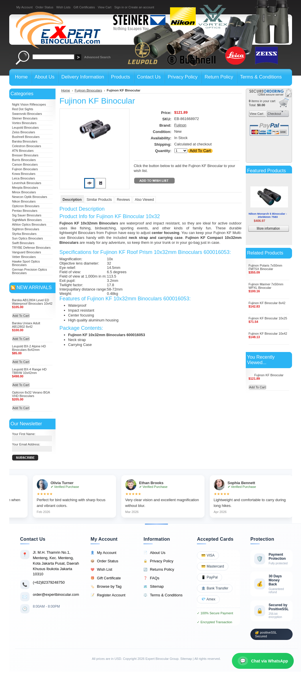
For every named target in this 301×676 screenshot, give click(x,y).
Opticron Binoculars (26, 206)
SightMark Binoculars (27, 220)
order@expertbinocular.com (56, 594)
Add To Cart (21, 315)
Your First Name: (24, 434)
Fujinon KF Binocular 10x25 (268, 318)
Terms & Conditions (162, 595)
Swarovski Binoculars (27, 113)
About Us (154, 552)
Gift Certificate (106, 578)
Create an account (141, 7)
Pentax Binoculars (25, 210)
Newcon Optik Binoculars (29, 197)
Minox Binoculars (24, 192)
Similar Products (99, 200)
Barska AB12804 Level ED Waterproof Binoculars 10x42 (32, 301)
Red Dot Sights (22, 109)
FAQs (151, 578)
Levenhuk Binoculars (26, 183)
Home (65, 90)
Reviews (123, 200)
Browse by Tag (106, 586)
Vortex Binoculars (24, 123)
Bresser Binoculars (25, 155)
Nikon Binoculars (24, 201)
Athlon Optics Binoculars (29, 224)
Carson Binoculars (25, 164)
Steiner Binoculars (25, 118)
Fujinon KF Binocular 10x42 (268, 333)
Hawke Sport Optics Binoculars (26, 263)
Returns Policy (158, 569)
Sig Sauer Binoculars (27, 215)
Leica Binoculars (23, 178)
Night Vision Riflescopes (29, 104)
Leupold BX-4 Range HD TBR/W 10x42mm (29, 371)
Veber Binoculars (24, 257)
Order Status (44, 7)
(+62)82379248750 (49, 582)
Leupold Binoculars (25, 127)
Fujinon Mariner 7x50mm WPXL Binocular (266, 285)
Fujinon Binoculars (25, 169)
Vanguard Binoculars (26, 252)
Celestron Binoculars (26, 146)
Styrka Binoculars (24, 233)
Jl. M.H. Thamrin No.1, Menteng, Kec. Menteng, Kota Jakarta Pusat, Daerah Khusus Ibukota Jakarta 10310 (56, 563)
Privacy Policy (158, 561)
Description (72, 200)
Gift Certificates (84, 7)
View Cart (104, 7)
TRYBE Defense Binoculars (31, 247)
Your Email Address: (26, 444)
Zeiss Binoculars (23, 132)
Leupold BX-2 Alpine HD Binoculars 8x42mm (29, 347)
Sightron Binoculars (25, 229)
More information (277, 229)
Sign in (119, 7)
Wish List (101, 569)
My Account (24, 7)
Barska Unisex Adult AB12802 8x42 (26, 324)
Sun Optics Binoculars (27, 238)
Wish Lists (63, 7)
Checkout (274, 113)
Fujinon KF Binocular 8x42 (267, 303)
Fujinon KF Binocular (269, 375)
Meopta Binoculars (25, 187)
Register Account (108, 595)
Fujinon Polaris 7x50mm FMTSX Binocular (265, 267)
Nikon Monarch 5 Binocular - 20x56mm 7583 (268, 215)
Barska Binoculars (25, 141)
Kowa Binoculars (24, 173)
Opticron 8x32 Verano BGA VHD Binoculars (31, 394)
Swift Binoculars (23, 243)
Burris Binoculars (24, 160)
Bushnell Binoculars (26, 136)
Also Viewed (144, 200)
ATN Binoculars (23, 150)
